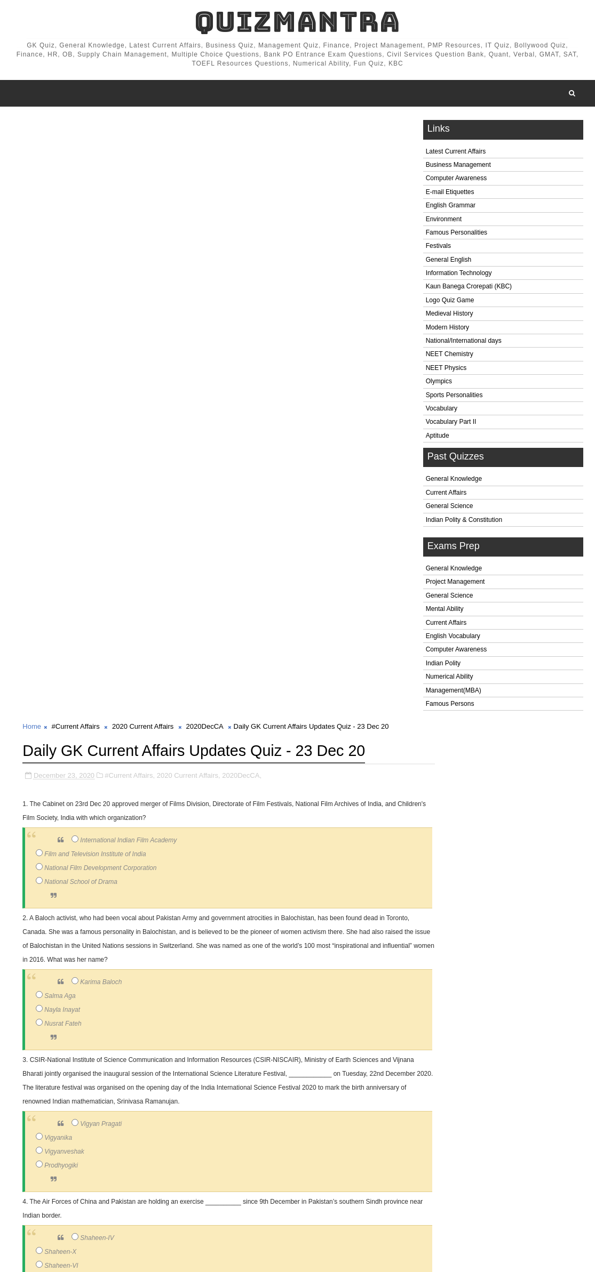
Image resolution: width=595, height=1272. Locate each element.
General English (448, 261)
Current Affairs (446, 494)
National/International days (464, 343)
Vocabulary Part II (451, 424)
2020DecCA (204, 128)
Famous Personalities (456, 234)
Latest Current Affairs (456, 153)
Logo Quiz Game (450, 302)
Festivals (438, 248)
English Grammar (450, 208)
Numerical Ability (449, 679)
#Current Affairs (76, 128)
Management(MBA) (453, 692)
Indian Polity (443, 665)
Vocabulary (441, 410)
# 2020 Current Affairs (144, 1213)
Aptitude (437, 437)
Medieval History (449, 316)
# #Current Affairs (73, 1213)
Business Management (458, 167)
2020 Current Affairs (142, 128)
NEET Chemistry (449, 356)
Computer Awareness (456, 180)
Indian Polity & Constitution (464, 522)
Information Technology (459, 275)
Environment (444, 221)
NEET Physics (446, 370)
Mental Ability (445, 611)
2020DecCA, (241, 199)
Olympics (439, 384)
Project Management (455, 584)
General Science (449, 508)
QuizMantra (297, 21)
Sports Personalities (454, 397)
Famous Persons (450, 706)
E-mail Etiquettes (450, 194)
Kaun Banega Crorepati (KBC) (469, 289)
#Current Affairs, (130, 199)
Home (31, 128)
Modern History (447, 329)
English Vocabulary (453, 638)
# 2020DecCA (210, 1213)
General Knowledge (454, 481)
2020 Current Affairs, (188, 199)
